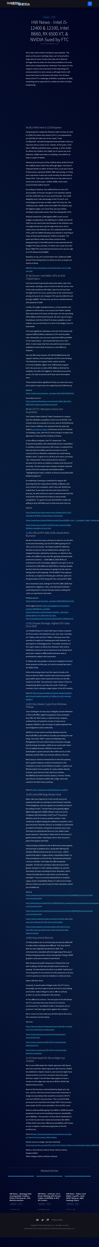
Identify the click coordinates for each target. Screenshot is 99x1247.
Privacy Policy (57, 1229)
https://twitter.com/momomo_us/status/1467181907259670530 (51, 393)
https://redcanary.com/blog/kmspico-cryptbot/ (51, 796)
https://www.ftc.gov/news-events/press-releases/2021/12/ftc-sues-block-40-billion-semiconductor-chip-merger (49, 515)
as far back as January (41, 429)
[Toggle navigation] (90, 3)
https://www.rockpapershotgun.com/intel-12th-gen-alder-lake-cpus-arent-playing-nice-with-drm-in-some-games (48, 928)
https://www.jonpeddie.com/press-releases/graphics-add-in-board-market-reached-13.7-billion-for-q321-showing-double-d (48, 702)
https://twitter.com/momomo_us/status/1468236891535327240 (51, 604)
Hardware (46, 17)
